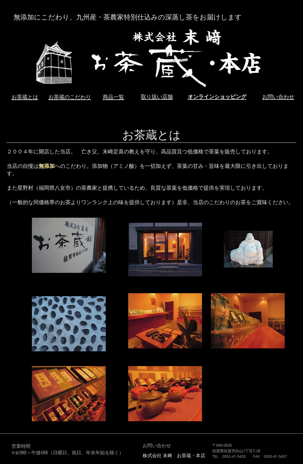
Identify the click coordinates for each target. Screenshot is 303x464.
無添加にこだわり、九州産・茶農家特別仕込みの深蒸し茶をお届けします (128, 17)
